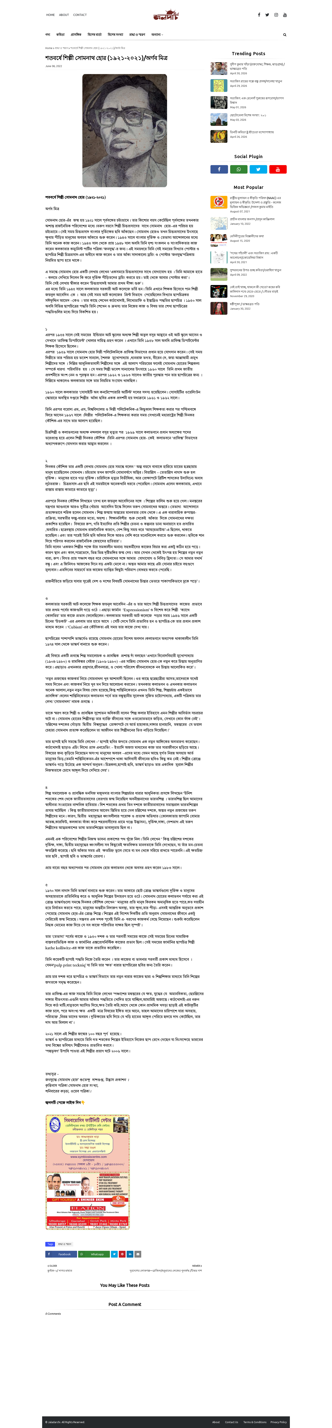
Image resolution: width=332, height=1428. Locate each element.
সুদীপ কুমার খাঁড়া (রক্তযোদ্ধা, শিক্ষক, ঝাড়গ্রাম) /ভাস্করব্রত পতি (257, 66)
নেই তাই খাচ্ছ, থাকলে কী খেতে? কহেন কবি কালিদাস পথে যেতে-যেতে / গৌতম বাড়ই (255, 289)
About (64, 15)
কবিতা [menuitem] (60, 35)
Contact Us (231, 1422)
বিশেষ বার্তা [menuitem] (94, 35)
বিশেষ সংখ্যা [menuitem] (115, 35)
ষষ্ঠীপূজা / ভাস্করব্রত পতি (245, 304)
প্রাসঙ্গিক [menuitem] (76, 35)
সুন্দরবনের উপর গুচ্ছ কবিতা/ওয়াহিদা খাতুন (255, 270)
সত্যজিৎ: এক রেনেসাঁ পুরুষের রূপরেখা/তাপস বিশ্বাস (257, 100)
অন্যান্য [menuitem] (155, 35)
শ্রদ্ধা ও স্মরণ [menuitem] (137, 35)
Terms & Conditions (254, 1422)
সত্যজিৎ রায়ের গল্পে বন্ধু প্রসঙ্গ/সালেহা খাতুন (256, 81)
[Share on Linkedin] (130, 1254)
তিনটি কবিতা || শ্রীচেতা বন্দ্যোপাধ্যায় (252, 132)
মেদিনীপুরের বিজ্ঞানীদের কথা (247, 236)
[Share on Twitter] (114, 1254)
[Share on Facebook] (61, 1254)
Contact (80, 15)
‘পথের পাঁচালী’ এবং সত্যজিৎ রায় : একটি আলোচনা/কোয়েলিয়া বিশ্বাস (254, 255)
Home (50, 15)
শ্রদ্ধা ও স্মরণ (61, 48)
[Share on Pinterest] (122, 1254)
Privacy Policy (279, 1422)
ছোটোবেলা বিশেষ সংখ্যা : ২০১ (248, 115)
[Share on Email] (137, 1254)
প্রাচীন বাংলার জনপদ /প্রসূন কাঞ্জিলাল (252, 219)
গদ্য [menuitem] (47, 35)
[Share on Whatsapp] (94, 1254)
